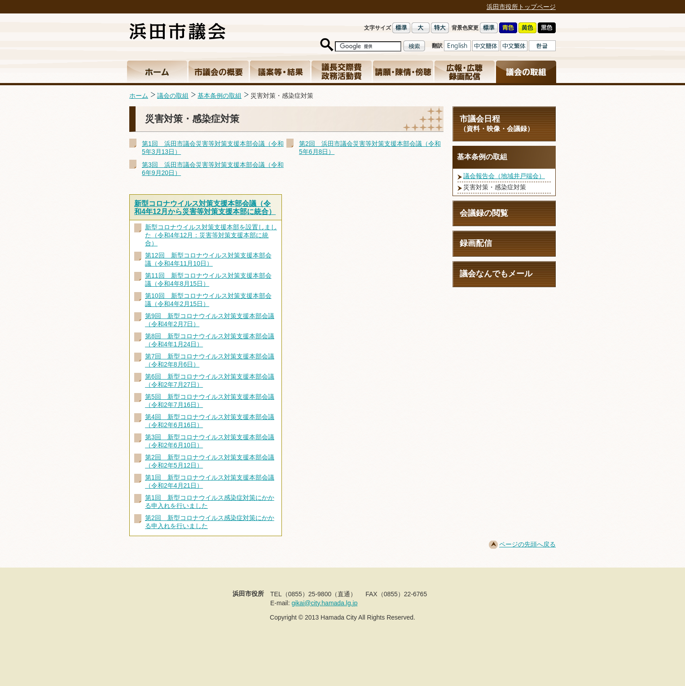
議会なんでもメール (496, 273)
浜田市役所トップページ (521, 6)
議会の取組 (173, 95)
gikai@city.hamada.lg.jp (324, 603)
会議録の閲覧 (484, 213)
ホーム (138, 95)
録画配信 (476, 243)
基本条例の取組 (220, 95)
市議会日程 (504, 123)
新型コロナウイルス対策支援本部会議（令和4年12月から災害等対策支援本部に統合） (205, 207)
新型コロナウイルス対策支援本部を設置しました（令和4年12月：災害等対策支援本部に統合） (211, 235)
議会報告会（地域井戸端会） (504, 175)
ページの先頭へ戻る (527, 544)
